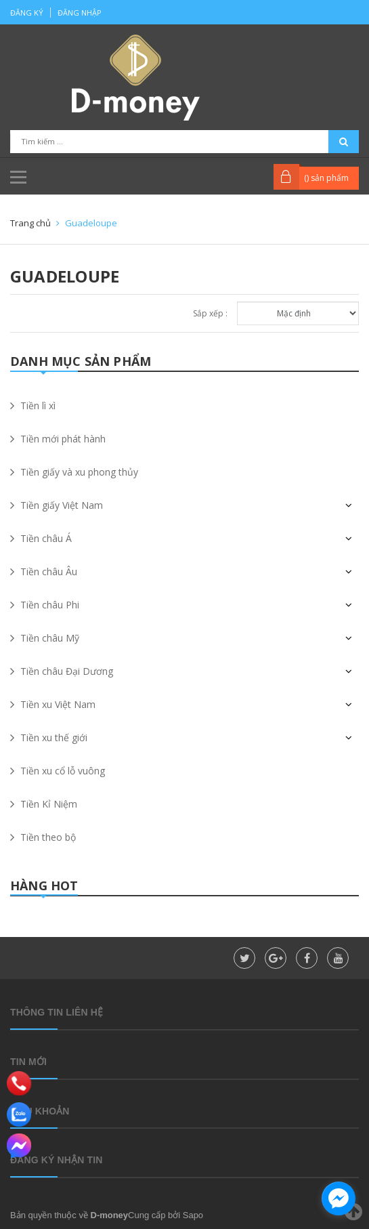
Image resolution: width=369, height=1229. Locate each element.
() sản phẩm (326, 178)
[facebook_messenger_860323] (338, 1198)
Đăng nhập (80, 12)
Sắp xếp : (210, 313)
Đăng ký (26, 12)
